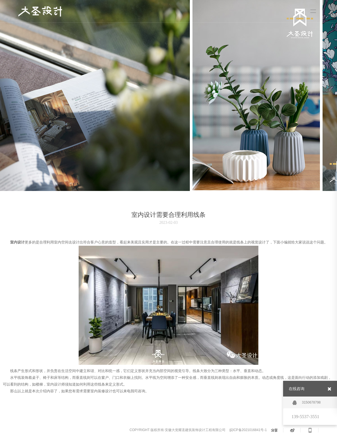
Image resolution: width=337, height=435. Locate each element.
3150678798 (306, 402)
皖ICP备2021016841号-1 (248, 430)
